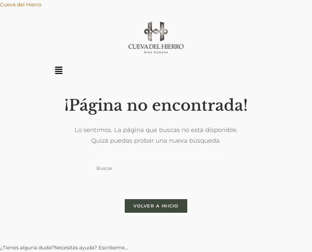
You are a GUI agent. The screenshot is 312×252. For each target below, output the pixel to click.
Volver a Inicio (156, 205)
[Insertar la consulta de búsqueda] (156, 168)
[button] (58, 70)
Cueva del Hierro (20, 4)
